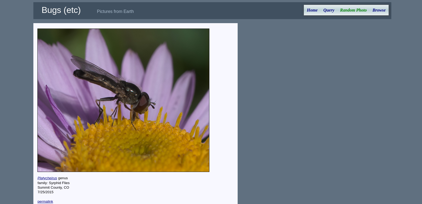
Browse (379, 10)
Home (312, 10)
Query (328, 10)
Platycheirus (47, 178)
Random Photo (353, 10)
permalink (45, 201)
